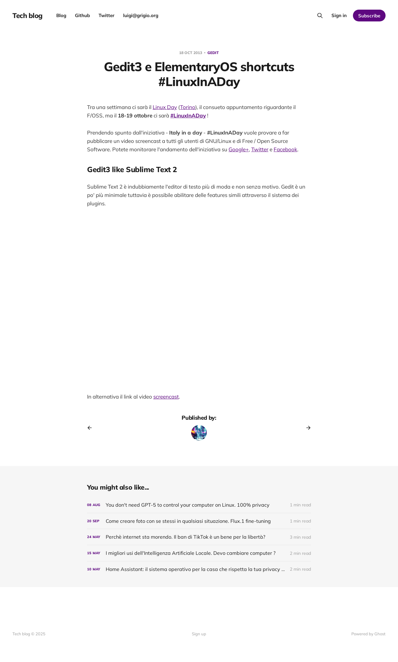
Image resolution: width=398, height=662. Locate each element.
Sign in (339, 15)
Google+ (239, 149)
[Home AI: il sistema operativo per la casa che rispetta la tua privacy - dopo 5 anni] (199, 569)
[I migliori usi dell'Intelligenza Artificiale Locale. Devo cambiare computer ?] (199, 553)
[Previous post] (91, 427)
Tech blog (27, 15)
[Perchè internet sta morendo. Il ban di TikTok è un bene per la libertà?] (199, 537)
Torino (187, 107)
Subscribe (369, 16)
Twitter (106, 15)
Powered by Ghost (368, 633)
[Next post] (306, 427)
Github (82, 15)
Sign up (199, 633)
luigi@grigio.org (140, 15)
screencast (166, 396)
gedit (213, 52)
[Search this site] (320, 15)
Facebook (285, 149)
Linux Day (165, 107)
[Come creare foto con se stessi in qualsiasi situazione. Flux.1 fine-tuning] (199, 521)
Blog (61, 15)
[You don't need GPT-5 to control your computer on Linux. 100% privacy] (199, 505)
